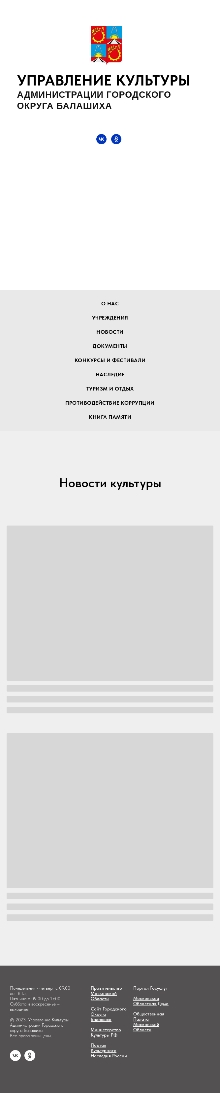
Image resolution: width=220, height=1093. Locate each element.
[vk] (15, 1059)
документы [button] (110, 346)
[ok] (29, 1059)
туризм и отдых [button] (110, 389)
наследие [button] (110, 374)
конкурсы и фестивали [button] (110, 360)
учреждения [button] (110, 318)
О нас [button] (110, 303)
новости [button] (110, 332)
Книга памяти (110, 417)
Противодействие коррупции (110, 403)
